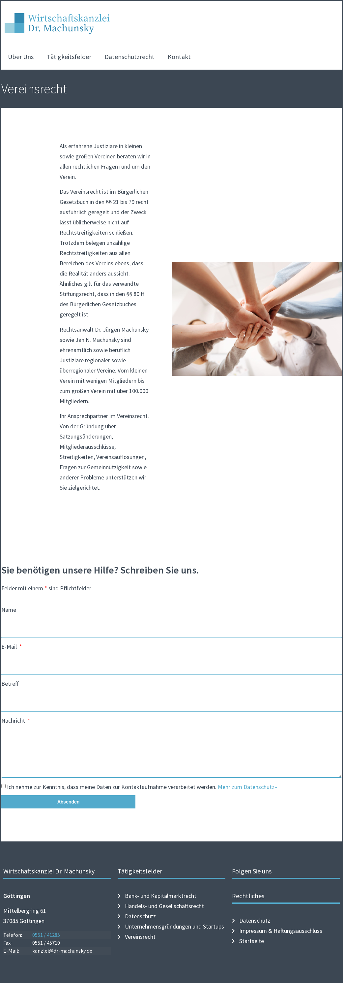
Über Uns (21, 56)
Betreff (9, 683)
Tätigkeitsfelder (69, 56)
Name (8, 609)
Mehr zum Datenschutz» (247, 787)
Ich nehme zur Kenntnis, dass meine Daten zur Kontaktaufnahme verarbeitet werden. (142, 787)
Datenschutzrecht (129, 56)
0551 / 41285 (46, 935)
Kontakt (179, 56)
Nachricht (13, 720)
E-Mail (9, 646)
